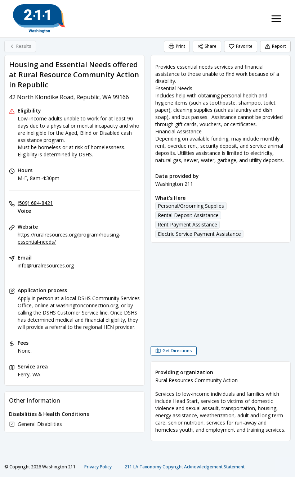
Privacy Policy (98, 467)
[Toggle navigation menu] (276, 18)
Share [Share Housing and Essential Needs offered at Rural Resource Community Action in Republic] (206, 46)
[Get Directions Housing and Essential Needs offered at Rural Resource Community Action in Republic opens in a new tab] (174, 351)
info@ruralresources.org (46, 265)
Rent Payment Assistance (187, 224)
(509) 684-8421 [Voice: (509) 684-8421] (35, 202)
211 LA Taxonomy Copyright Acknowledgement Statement (185, 467)
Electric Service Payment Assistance (199, 233)
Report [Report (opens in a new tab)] (275, 46)
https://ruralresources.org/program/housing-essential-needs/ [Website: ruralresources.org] (69, 238)
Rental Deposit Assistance (188, 215)
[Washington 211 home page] (39, 18)
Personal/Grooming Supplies (191, 205)
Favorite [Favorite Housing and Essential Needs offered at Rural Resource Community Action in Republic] (240, 46)
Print (177, 46)
